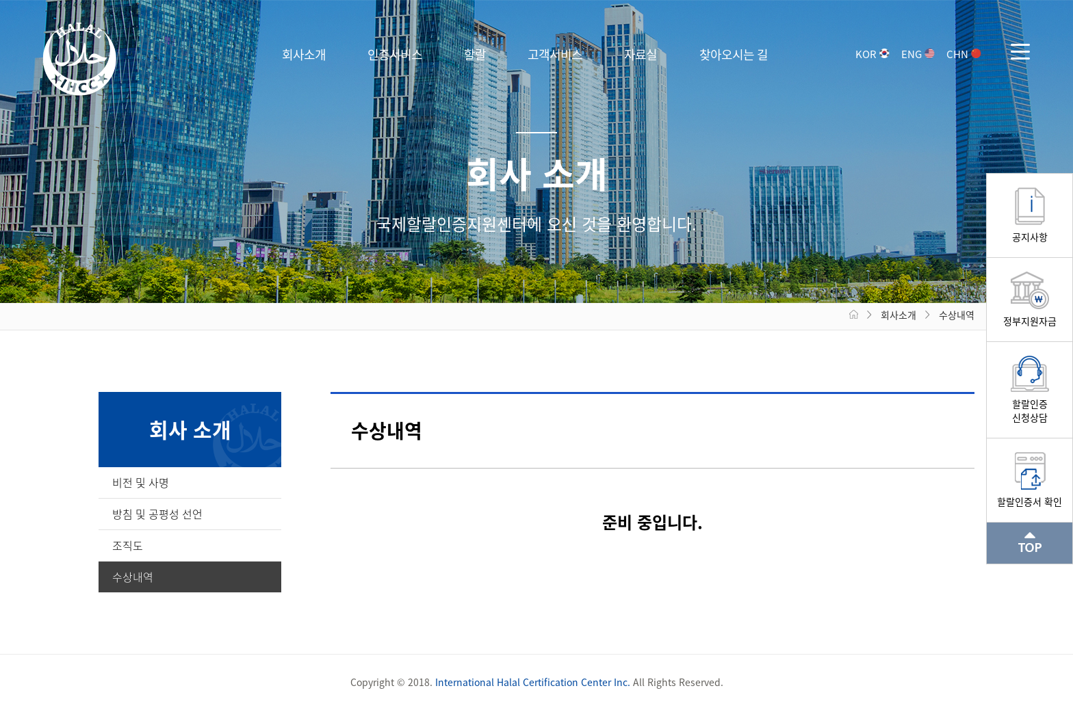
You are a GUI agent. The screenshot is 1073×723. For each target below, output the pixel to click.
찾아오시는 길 (733, 54)
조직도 (127, 545)
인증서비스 (394, 54)
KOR (872, 54)
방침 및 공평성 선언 (157, 513)
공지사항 (1030, 231)
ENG (917, 54)
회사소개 (304, 54)
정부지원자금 (1030, 315)
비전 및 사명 (140, 482)
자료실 (640, 54)
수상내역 (132, 576)
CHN (963, 54)
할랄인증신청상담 (1030, 405)
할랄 (475, 54)
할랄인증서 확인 (1029, 496)
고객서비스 (555, 54)
